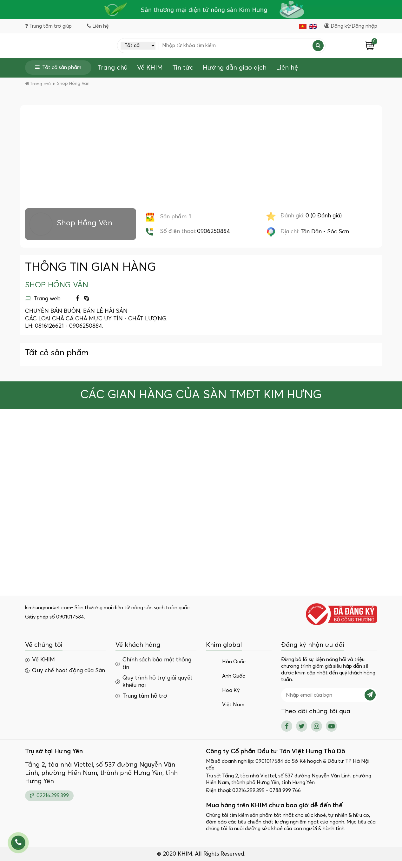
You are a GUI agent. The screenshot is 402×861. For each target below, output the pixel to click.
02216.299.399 (49, 795)
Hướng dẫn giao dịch (235, 68)
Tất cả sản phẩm (58, 67)
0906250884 (213, 231)
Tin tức (182, 68)
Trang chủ (113, 68)
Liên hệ (287, 68)
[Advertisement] (201, 160)
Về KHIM (150, 68)
